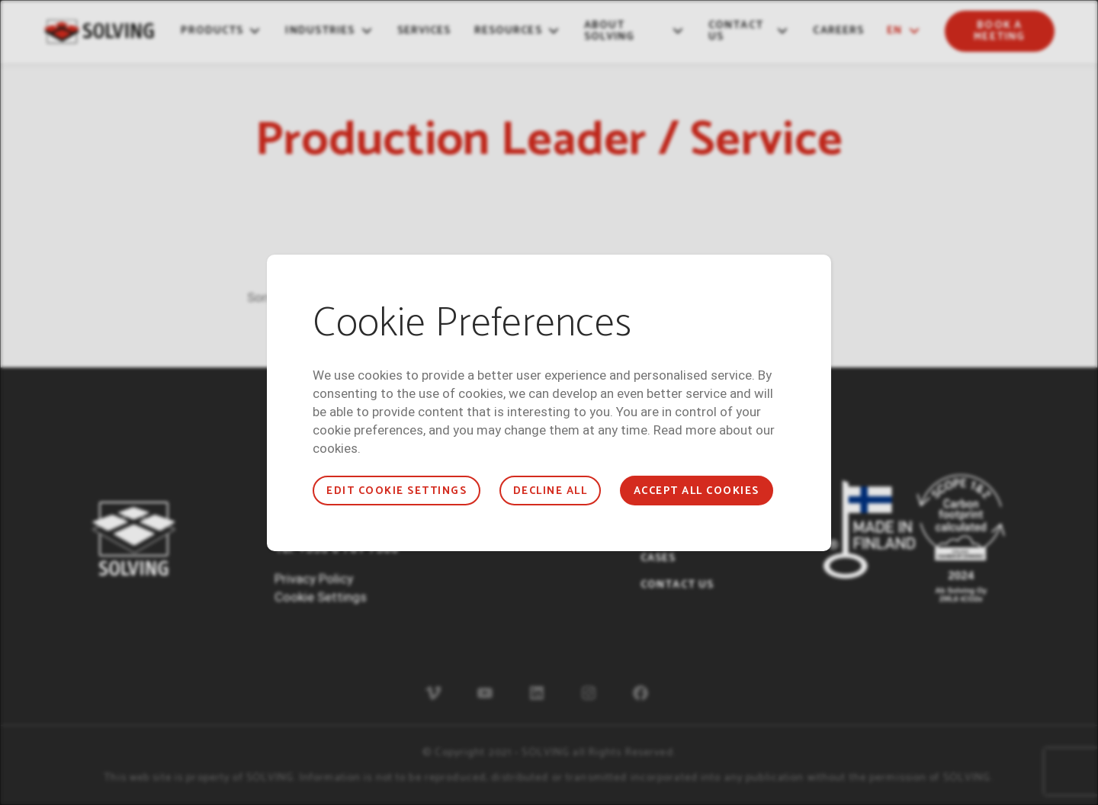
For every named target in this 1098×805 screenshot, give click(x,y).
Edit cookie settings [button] (396, 491)
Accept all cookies (696, 491)
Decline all (550, 491)
